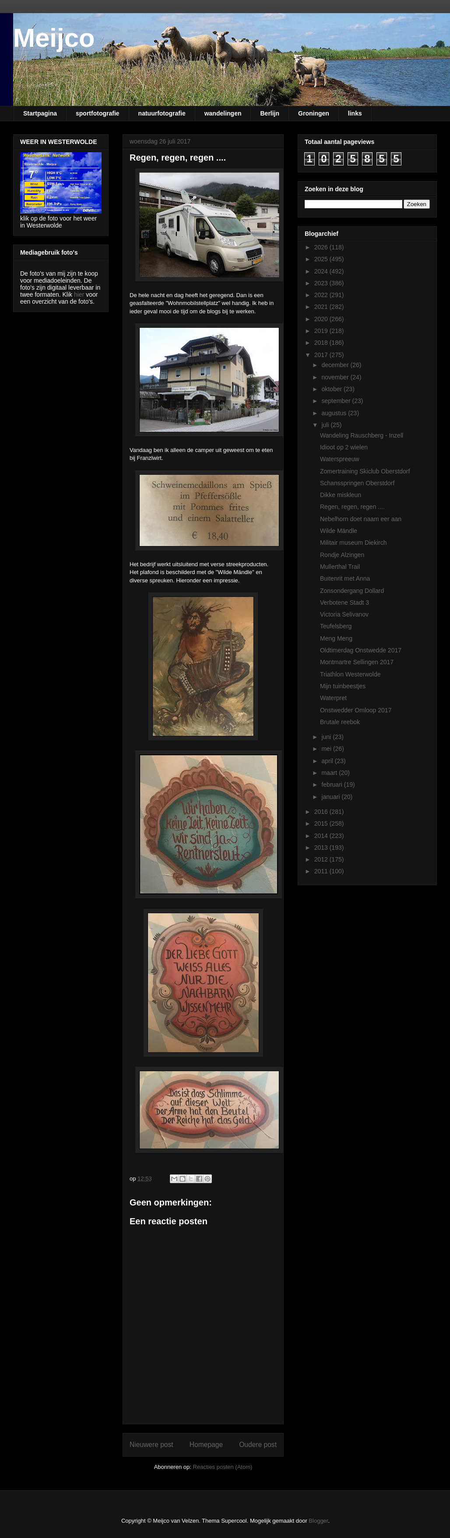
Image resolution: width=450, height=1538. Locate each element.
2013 (322, 847)
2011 (322, 871)
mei (327, 748)
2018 (322, 342)
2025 (322, 259)
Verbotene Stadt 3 (344, 602)
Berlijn (269, 113)
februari (332, 784)
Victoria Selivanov (344, 614)
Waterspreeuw (339, 458)
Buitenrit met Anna (345, 578)
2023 (322, 283)
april (327, 760)
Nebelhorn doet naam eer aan (360, 518)
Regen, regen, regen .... (352, 506)
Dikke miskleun (340, 494)
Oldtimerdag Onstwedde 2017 (360, 650)
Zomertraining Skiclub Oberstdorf (365, 471)
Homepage (206, 1444)
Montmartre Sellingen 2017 (357, 662)
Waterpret (333, 697)
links (355, 113)
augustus (334, 413)
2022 (322, 294)
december (335, 364)
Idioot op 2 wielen (344, 447)
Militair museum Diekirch (353, 542)
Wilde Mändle (338, 530)
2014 (322, 835)
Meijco (54, 38)
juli (325, 424)
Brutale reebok (340, 721)
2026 (322, 247)
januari (331, 796)
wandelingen (223, 113)
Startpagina (40, 113)
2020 (322, 318)
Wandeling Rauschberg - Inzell (361, 435)
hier (79, 294)
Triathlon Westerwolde (350, 674)
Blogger (318, 1520)
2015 (322, 823)
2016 (322, 811)
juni (327, 736)
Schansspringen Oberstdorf (357, 483)
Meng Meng (336, 638)
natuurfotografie (162, 113)
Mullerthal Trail (340, 566)
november (335, 377)
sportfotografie (98, 113)
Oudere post (258, 1444)
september (336, 400)
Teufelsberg (336, 626)
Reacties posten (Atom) (223, 1467)
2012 (322, 859)
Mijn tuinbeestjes (343, 686)
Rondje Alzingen (342, 554)
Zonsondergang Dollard (352, 590)
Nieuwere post (151, 1444)
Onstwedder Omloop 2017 (355, 710)
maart (330, 772)
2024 (322, 271)
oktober (332, 388)
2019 (322, 330)
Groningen (313, 113)
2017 (322, 354)
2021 (322, 306)
